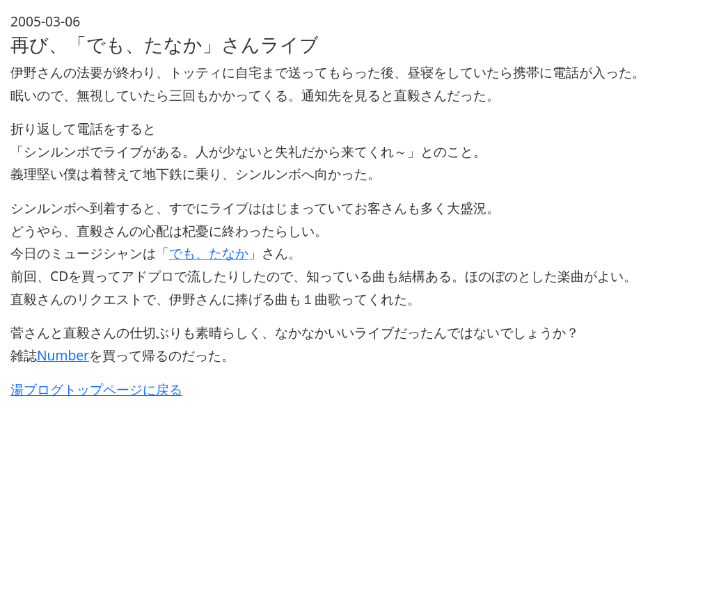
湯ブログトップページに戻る (96, 389)
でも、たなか (208, 253)
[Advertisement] (352, 498)
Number (63, 355)
